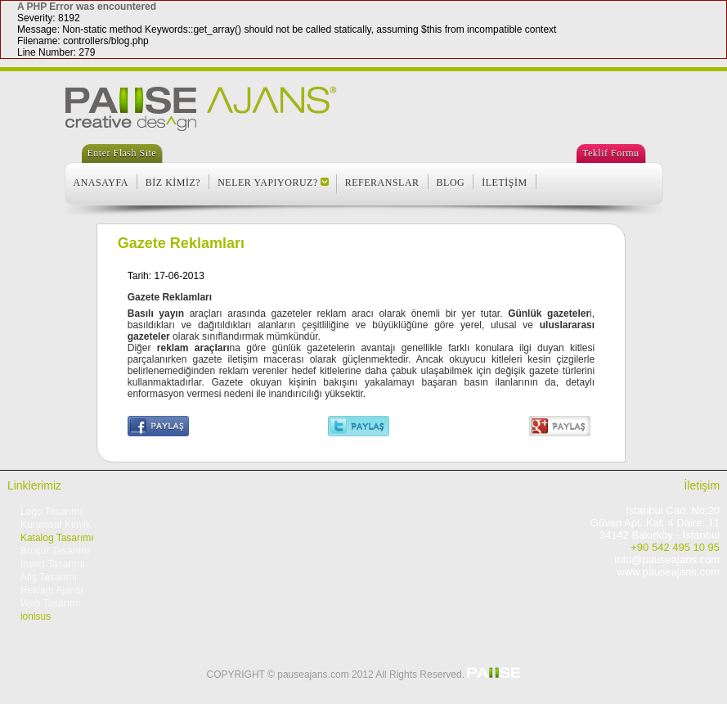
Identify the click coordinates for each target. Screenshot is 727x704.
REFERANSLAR (382, 182)
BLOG (451, 182)
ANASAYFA (101, 182)
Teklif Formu (610, 153)
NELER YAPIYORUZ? (268, 182)
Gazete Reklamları (181, 243)
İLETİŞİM (504, 182)
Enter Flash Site (122, 153)
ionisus (35, 616)
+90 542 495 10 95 (675, 547)
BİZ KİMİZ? (173, 182)
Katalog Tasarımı (57, 538)
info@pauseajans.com (667, 559)
